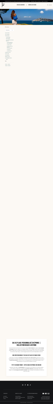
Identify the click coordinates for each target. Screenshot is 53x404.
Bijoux (7, 59)
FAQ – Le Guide (5, 397)
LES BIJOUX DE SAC (8, 52)
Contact (4, 398)
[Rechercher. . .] (9, 30)
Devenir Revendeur (30, 396)
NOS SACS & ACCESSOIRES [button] (21, 4)
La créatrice (5, 396)
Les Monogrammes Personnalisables (10, 43)
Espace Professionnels (30, 397)
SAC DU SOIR (7, 53)
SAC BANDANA (7, 55)
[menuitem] (20, 5)
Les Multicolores (9, 50)
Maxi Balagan (8, 38)
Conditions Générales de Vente (20, 397)
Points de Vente (29, 398)
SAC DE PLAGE (7, 35)
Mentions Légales (18, 398)
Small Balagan (8, 37)
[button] (48, 5)
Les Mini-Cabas (9, 44)
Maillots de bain (7, 56)
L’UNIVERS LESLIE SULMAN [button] (32, 4)
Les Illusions (9, 49)
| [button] (26, 4)
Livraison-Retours (18, 396)
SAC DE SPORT (7, 32)
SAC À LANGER (7, 34)
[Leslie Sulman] (3, 5)
